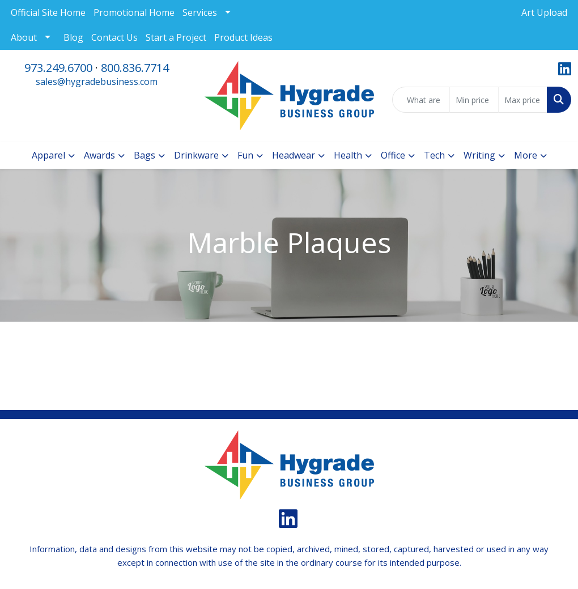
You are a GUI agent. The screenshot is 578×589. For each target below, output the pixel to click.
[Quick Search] (421, 100)
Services (199, 12)
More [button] (525, 155)
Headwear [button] (293, 155)
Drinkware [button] (196, 155)
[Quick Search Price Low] (474, 100)
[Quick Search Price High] (522, 100)
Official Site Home (48, 12)
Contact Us (114, 37)
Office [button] (393, 155)
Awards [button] (99, 155)
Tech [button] (434, 155)
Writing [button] (479, 155)
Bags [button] (144, 155)
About (24, 37)
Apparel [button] (48, 155)
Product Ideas (243, 37)
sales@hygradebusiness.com (97, 81)
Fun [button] (245, 155)
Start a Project (176, 37)
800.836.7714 (135, 67)
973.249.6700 (58, 67)
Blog (73, 37)
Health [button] (348, 155)
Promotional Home (134, 12)
